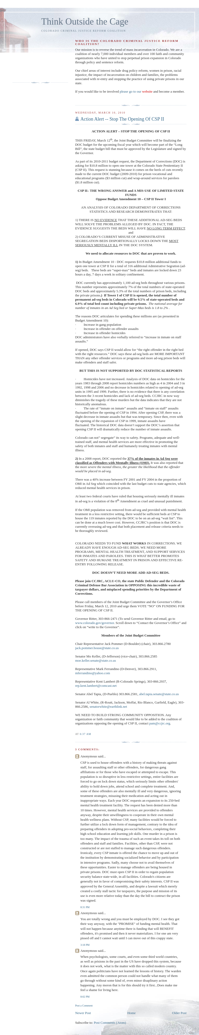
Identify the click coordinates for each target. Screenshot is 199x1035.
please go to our (136, 91)
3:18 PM (84, 944)
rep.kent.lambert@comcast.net (96, 686)
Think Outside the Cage (84, 21)
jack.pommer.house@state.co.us (97, 648)
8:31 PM (84, 907)
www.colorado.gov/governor (94, 623)
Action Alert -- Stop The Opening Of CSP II (122, 119)
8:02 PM (84, 996)
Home (131, 1013)
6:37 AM (85, 734)
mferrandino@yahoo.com (92, 673)
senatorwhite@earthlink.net (108, 706)
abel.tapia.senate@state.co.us (159, 694)
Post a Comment (84, 1005)
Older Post (179, 1013)
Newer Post (83, 1013)
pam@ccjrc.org (159, 723)
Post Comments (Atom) (110, 1023)
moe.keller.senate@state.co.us (95, 660)
